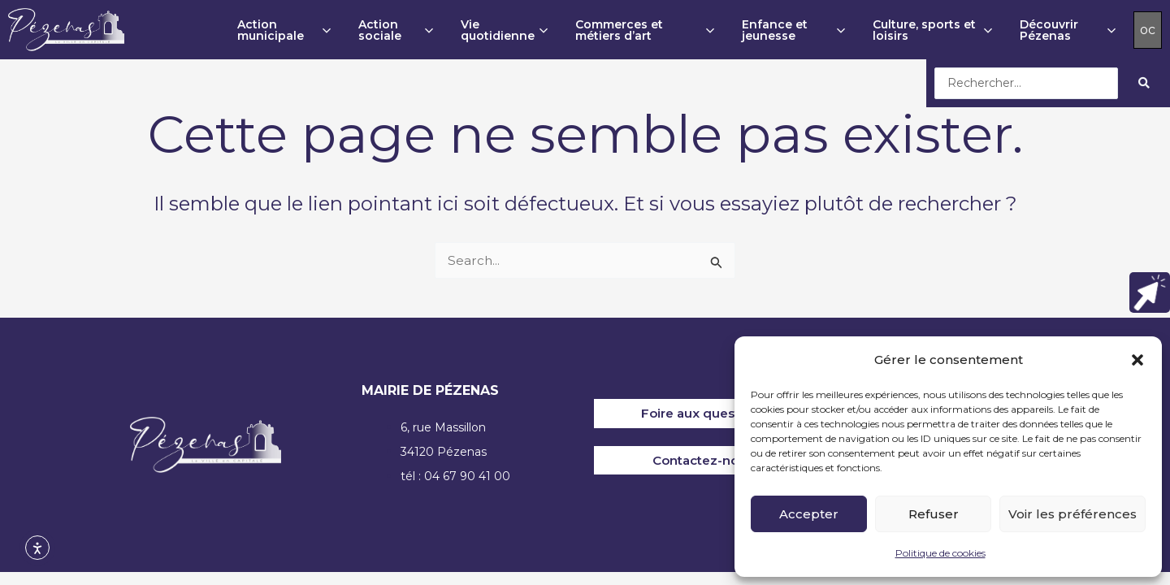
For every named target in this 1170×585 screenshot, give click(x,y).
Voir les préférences (1072, 514)
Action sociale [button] (395, 30)
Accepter (808, 514)
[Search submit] (1144, 83)
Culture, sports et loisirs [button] (932, 30)
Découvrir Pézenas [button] (1068, 30)
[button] (1137, 360)
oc (1147, 29)
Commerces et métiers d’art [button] (644, 30)
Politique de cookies (940, 553)
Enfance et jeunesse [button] (794, 30)
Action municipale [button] (284, 30)
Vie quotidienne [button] (504, 30)
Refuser (933, 514)
